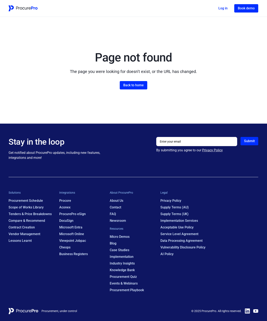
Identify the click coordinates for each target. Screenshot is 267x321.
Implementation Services (179, 221)
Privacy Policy (212, 150)
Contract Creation (22, 227)
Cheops (65, 247)
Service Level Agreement (179, 234)
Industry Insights (122, 263)
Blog (113, 243)
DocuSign (66, 221)
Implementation (122, 257)
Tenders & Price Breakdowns (30, 214)
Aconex (65, 207)
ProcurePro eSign (72, 214)
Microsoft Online (71, 234)
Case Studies (120, 250)
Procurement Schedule (26, 201)
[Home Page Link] (23, 8)
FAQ (113, 214)
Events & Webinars (124, 283)
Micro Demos (120, 237)
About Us (116, 201)
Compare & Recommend (27, 221)
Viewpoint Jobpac (72, 241)
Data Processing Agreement (181, 241)
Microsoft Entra (70, 227)
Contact (115, 207)
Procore (65, 201)
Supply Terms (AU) (174, 207)
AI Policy (167, 254)
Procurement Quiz (123, 277)
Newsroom (118, 221)
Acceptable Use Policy (177, 227)
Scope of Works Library (26, 207)
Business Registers (73, 254)
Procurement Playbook (127, 290)
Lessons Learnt (20, 241)
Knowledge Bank (122, 270)
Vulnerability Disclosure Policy (182, 247)
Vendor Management (24, 234)
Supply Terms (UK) (174, 214)
